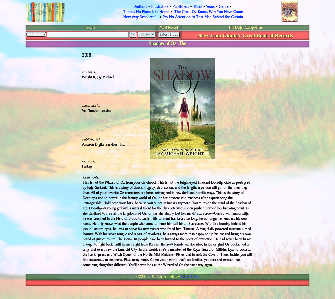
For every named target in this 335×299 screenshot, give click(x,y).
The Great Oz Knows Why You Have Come (208, 12)
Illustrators (159, 7)
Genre (223, 7)
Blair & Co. (190, 277)
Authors (140, 7)
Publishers (180, 7)
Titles (197, 7)
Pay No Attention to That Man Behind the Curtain (203, 17)
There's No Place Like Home (146, 12)
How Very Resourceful (140, 17)
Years (210, 7)
